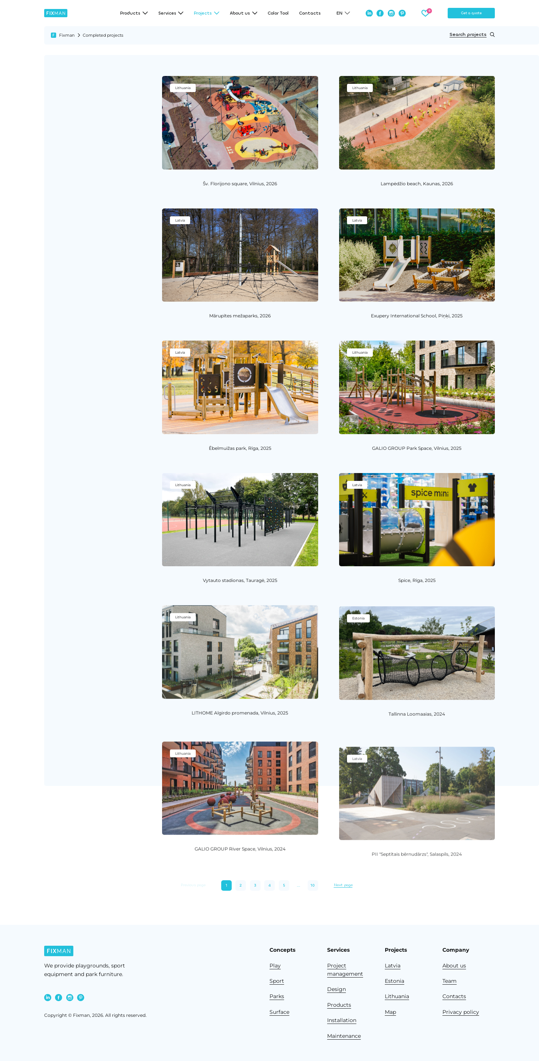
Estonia (394, 981)
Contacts (310, 13)
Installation (341, 1020)
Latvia (393, 966)
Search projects (472, 34)
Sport (277, 981)
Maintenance (344, 1036)
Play (275, 966)
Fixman (66, 35)
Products (339, 1005)
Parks (277, 996)
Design (336, 989)
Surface (279, 1012)
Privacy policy (460, 1012)
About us (454, 966)
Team (449, 981)
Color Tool (278, 13)
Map (390, 1012)
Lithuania (397, 996)
